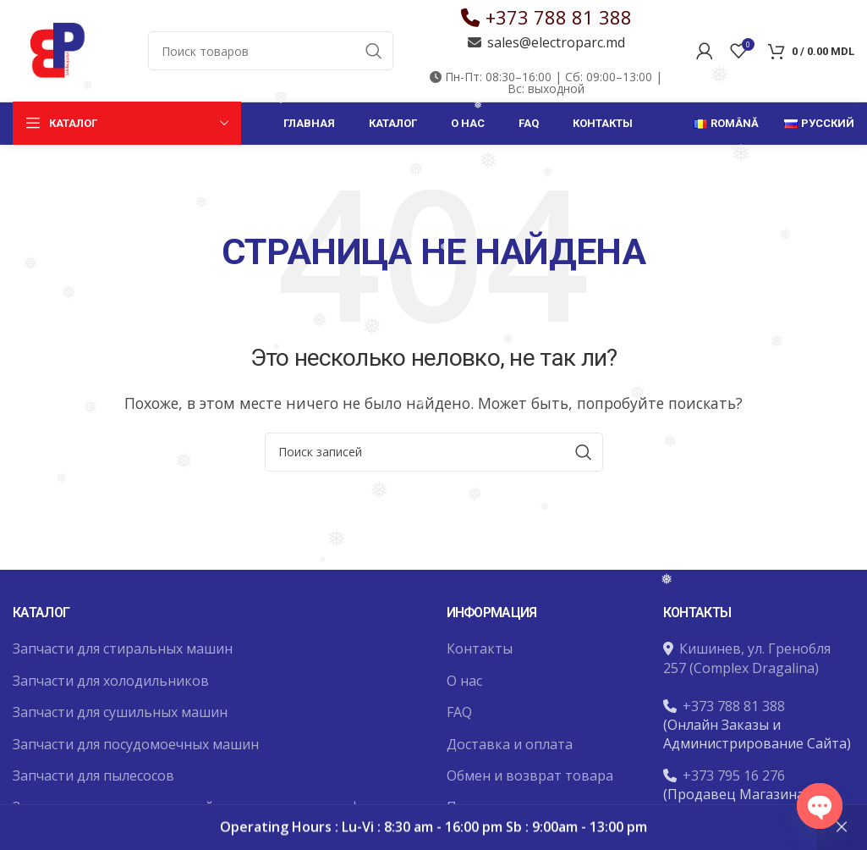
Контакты (480, 648)
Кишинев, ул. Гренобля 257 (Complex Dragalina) (747, 657)
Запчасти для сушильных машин (120, 712)
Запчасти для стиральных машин (123, 648)
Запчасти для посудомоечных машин (136, 744)
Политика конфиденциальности (520, 816)
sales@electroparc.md (556, 42)
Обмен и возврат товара (530, 775)
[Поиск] (270, 50)
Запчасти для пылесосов (93, 775)
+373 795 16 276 (734, 775)
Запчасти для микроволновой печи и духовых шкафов (194, 807)
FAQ (459, 712)
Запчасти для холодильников (111, 680)
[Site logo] (55, 49)
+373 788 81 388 (559, 17)
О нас (464, 680)
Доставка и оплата (510, 744)
